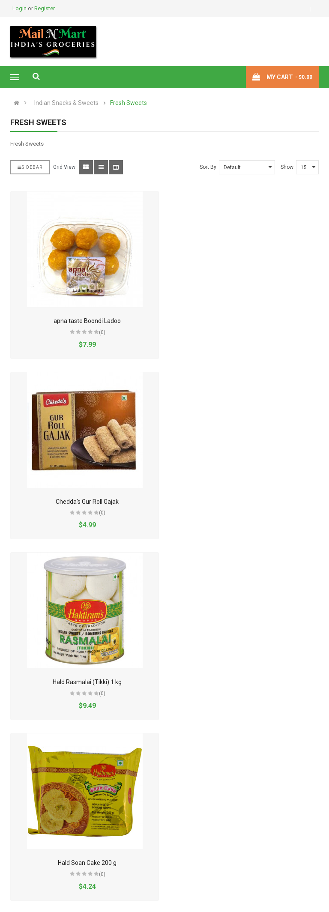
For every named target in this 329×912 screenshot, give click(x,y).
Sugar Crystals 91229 (87, 862)
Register (44, 8)
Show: (288, 167)
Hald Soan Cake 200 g (247, 501)
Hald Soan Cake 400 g (86, 682)
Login (20, 8)
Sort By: (209, 167)
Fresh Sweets (128, 103)
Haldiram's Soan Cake (247, 682)
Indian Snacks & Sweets (66, 103)
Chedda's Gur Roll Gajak (247, 320)
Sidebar (30, 167)
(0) (102, 332)
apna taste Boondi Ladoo (86, 320)
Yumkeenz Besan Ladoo (248, 862)
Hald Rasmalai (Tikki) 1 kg (86, 501)
